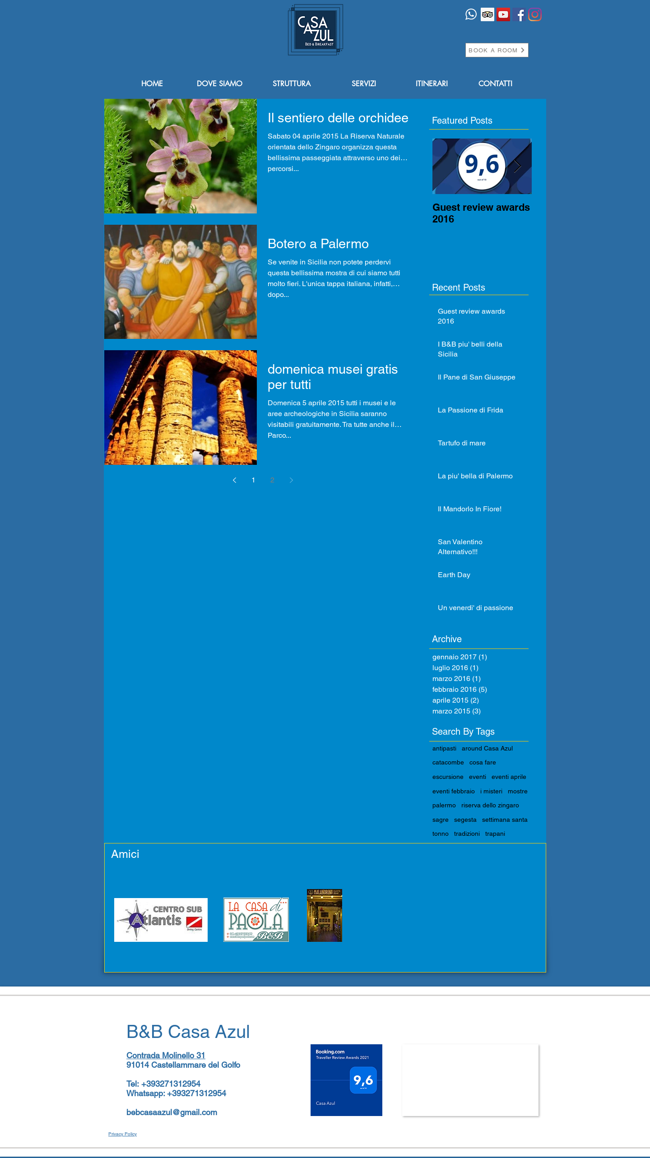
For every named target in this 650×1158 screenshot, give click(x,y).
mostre (518, 791)
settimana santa (505, 819)
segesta (465, 819)
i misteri (491, 791)
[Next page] (291, 480)
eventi (477, 776)
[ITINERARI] (431, 84)
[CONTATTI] (495, 84)
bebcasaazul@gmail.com (171, 1112)
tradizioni (467, 833)
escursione (448, 776)
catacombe (448, 762)
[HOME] (152, 84)
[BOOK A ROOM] (497, 50)
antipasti (444, 748)
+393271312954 (170, 1084)
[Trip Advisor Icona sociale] (487, 14)
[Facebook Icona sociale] (519, 14)
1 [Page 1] (253, 480)
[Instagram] (535, 14)
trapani (495, 833)
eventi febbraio (453, 791)
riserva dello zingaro (490, 805)
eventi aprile (509, 776)
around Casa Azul (487, 748)
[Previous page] (234, 480)
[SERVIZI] (364, 84)
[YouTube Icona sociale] (503, 14)
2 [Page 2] (272, 480)
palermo (444, 805)
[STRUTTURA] (291, 84)
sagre (440, 819)
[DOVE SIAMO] (219, 84)
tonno (440, 833)
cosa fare (482, 762)
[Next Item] (517, 166)
